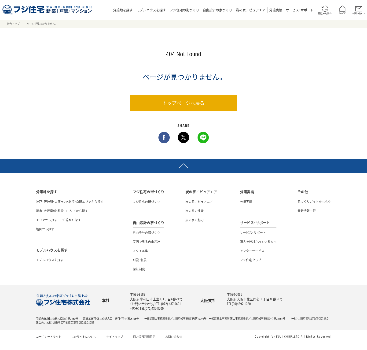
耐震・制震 (140, 260)
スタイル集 (140, 250)
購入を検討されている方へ (258, 241)
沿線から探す (71, 219)
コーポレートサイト (48, 337)
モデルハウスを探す (151, 9)
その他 (302, 191)
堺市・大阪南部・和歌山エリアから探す (62, 210)
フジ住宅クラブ (250, 260)
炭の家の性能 (194, 210)
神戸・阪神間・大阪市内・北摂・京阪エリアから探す (69, 201)
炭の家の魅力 (194, 219)
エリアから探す (46, 219)
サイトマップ (114, 337)
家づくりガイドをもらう (314, 201)
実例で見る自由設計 (146, 241)
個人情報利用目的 (144, 337)
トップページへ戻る (183, 102)
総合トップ (13, 24)
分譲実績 (275, 9)
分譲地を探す (123, 9)
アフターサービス (252, 250)
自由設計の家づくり (217, 9)
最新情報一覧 (306, 210)
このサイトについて (83, 337)
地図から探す (45, 229)
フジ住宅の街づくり (184, 9)
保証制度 (139, 269)
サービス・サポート (300, 9)
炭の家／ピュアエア (250, 9)
